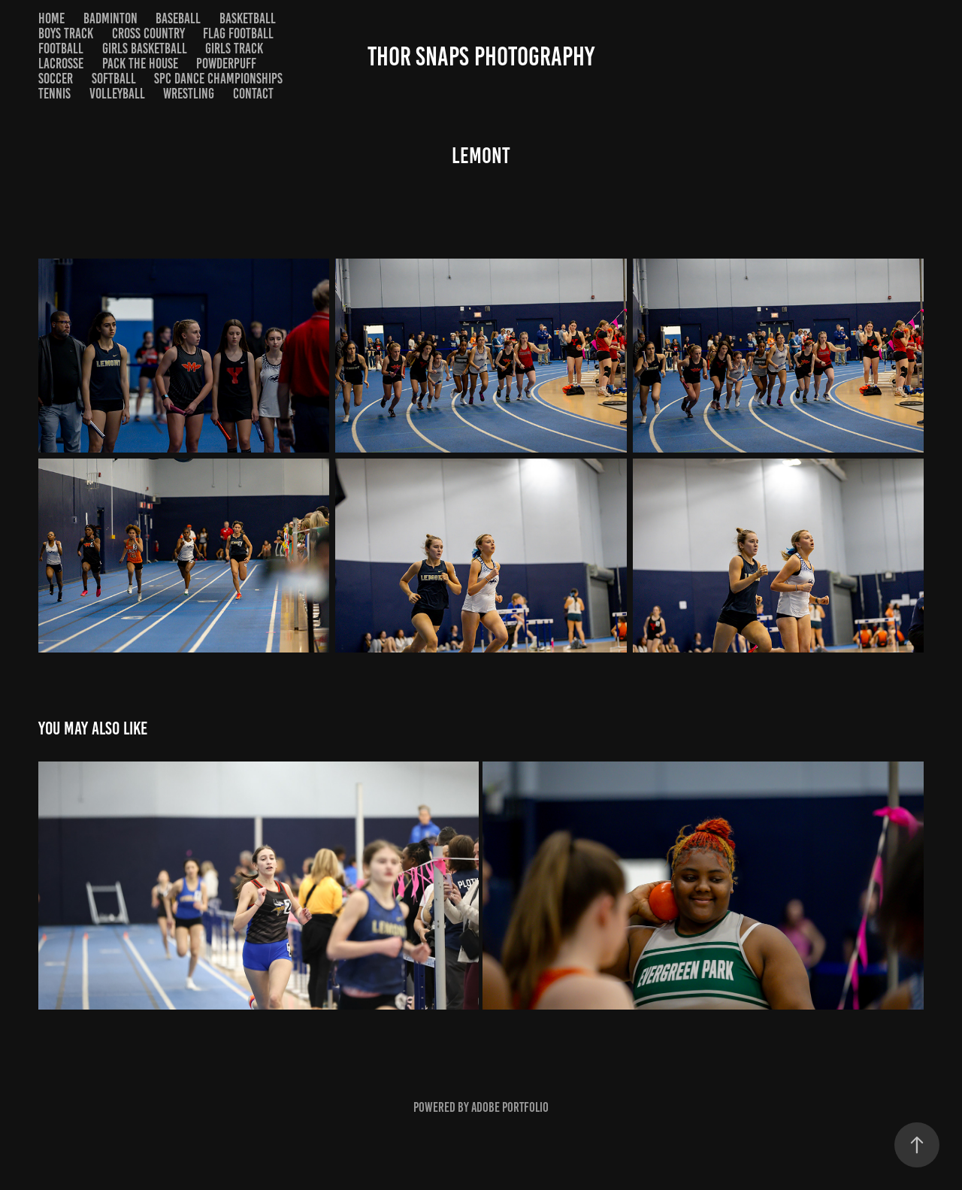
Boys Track (65, 33)
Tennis (54, 93)
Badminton (110, 18)
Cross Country (148, 33)
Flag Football (238, 33)
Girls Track (234, 48)
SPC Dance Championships (218, 78)
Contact (253, 93)
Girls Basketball (144, 48)
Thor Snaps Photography (481, 56)
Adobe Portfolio (510, 1107)
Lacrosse (60, 63)
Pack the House (140, 63)
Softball (114, 78)
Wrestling (188, 93)
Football (60, 48)
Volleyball (117, 93)
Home (51, 18)
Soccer (55, 78)
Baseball (178, 18)
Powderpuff (226, 63)
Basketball (247, 18)
